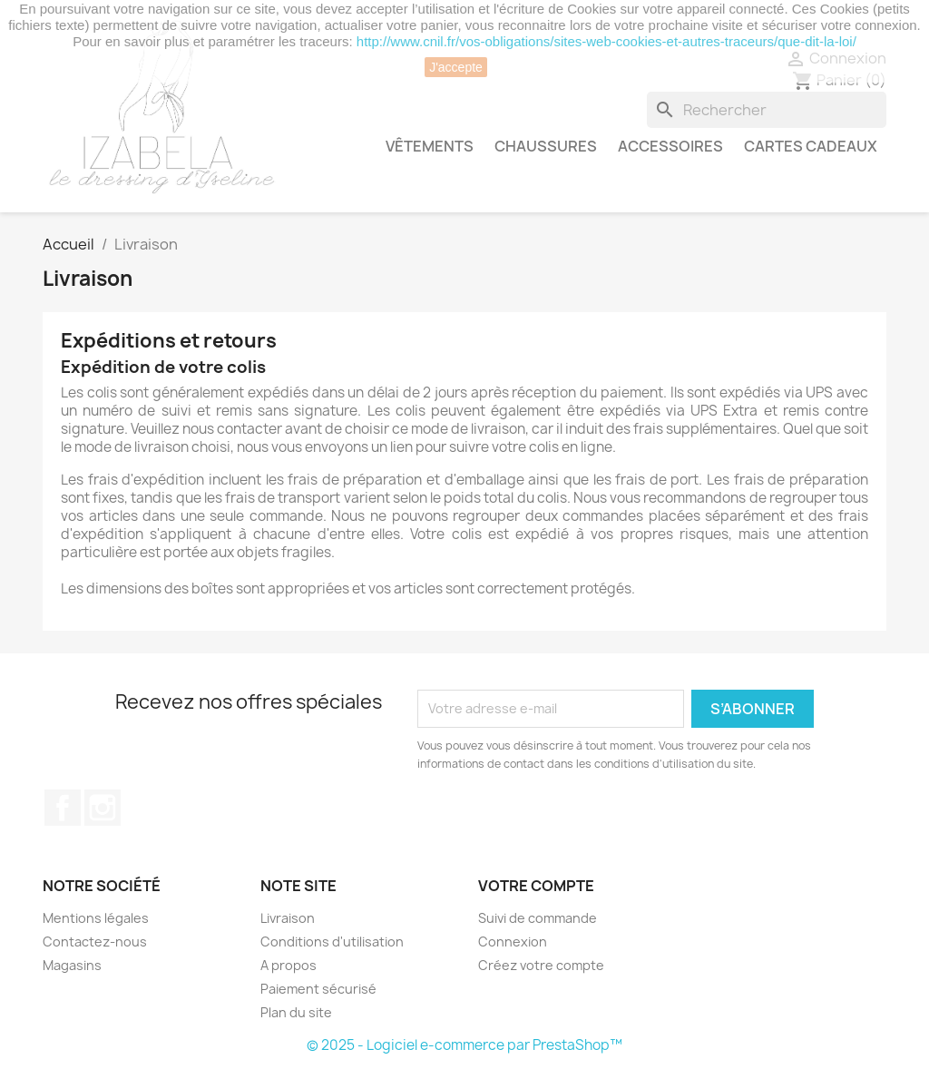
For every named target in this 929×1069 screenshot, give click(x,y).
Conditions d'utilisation (332, 941)
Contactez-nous (95, 941)
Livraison (287, 918)
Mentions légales (96, 918)
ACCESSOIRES (670, 146)
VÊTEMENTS (430, 146)
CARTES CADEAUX (810, 146)
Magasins (72, 965)
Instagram (102, 807)
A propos (288, 965)
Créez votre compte (541, 965)
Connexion (512, 941)
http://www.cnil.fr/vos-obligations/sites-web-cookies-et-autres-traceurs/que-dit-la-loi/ (606, 41)
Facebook (62, 807)
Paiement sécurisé (318, 988)
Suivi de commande (537, 918)
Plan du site (296, 1012)
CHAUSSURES (545, 146)
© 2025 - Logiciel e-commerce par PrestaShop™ (464, 1044)
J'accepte (456, 67)
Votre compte (536, 886)
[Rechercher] (766, 110)
